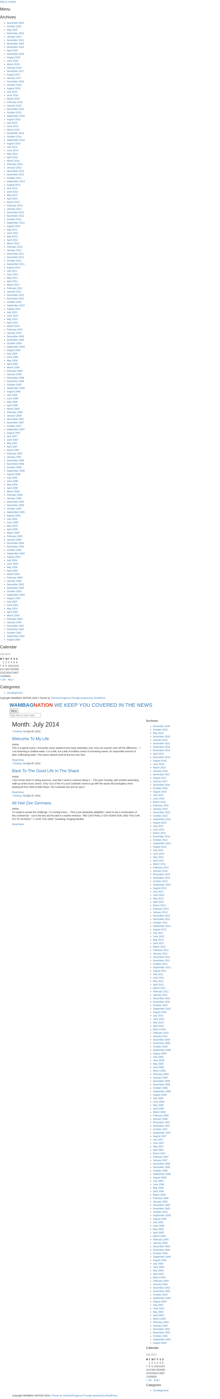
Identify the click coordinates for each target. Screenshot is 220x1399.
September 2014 (16, 140)
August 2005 (13, 515)
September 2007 (16, 429)
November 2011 (15, 257)
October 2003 (14, 591)
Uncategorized (14, 692)
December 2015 (15, 109)
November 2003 (15, 588)
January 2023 (14, 36)
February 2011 (15, 288)
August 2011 (13, 267)
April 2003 (12, 612)
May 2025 (12, 29)
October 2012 (14, 219)
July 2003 (12, 601)
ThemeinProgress (60, 698)
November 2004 (15, 546)
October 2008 (14, 384)
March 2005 (13, 532)
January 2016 (14, 105)
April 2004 (12, 570)
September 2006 (16, 470)
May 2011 (12, 277)
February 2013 (15, 205)
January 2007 (14, 457)
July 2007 (12, 436)
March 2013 (13, 202)
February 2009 (15, 370)
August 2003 (13, 598)
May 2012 (12, 236)
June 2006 (12, 481)
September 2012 (16, 222)
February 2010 (15, 329)
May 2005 (12, 525)
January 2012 (14, 250)
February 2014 (15, 164)
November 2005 (15, 505)
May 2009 (12, 360)
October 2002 (14, 632)
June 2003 (12, 605)
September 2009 (16, 346)
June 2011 (12, 274)
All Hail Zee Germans (31, 803)
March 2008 (13, 408)
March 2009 (13, 367)
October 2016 (14, 85)
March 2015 (13, 129)
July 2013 (12, 188)
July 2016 (12, 91)
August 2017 (13, 74)
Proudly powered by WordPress (89, 698)
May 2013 (12, 195)
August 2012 (13, 226)
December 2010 (15, 295)
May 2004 (12, 567)
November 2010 (15, 298)
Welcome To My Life (30, 738)
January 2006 (14, 498)
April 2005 (12, 529)
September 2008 (16, 388)
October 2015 (14, 112)
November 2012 (15, 215)
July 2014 (12, 147)
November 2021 (15, 40)
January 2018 (14, 67)
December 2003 (15, 584)
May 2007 (12, 443)
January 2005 (14, 539)
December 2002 (15, 625)
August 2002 (13, 639)
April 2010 (12, 322)
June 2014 (12, 150)
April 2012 (12, 240)
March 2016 (13, 98)
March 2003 (13, 615)
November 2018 (15, 54)
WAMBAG (80, 705)
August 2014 (13, 143)
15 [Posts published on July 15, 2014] (4, 669)
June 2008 (12, 398)
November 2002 (15, 629)
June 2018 (12, 60)
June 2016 (12, 95)
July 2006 (12, 477)
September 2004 (16, 553)
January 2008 (14, 415)
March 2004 (13, 574)
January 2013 (14, 209)
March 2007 (13, 450)
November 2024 (15, 33)
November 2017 (15, 71)
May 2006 (12, 484)
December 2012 (15, 212)
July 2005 (12, 519)
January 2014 (14, 167)
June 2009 (12, 357)
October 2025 (14, 26)
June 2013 (12, 191)
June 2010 (12, 315)
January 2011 (14, 291)
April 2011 (12, 281)
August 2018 (13, 57)
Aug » (11, 679)
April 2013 (12, 198)
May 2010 (12, 319)
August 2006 (13, 474)
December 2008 (15, 377)
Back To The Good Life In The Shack (45, 770)
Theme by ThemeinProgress (66, 1395)
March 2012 (13, 243)
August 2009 (13, 350)
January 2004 (14, 581)
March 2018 (13, 64)
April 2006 (12, 488)
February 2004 (15, 577)
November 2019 (15, 47)
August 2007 (13, 432)
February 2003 (15, 619)
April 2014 (12, 157)
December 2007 (15, 419)
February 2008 (15, 412)
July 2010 (12, 312)
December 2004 (15, 543)
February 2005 (15, 536)
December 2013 (15, 171)
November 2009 (15, 339)
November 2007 (15, 422)
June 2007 (12, 439)
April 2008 (12, 405)
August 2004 (13, 557)
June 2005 (12, 522)
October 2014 (14, 136)
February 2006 (15, 494)
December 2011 (15, 253)
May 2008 (12, 401)
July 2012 (12, 229)
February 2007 (15, 453)
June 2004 (12, 563)
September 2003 (16, 594)
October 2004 (14, 550)
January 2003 (14, 622)
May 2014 (12, 153)
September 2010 (16, 305)
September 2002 (16, 636)
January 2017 (14, 78)
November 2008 (15, 381)
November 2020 (15, 43)
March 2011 (13, 284)
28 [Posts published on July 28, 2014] (1, 676)
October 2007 (14, 426)
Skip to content (8, 1)
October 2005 (14, 508)
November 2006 (15, 463)
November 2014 (15, 133)
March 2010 (13, 326)
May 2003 (12, 608)
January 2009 (14, 374)
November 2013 (15, 174)
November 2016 (15, 81)
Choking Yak (19, 731)
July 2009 (12, 353)
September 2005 (16, 512)
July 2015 (12, 122)
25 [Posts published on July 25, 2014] (12, 672)
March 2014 (13, 160)
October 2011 (14, 260)
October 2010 (14, 302)
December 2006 (15, 460)
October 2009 (14, 343)
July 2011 (12, 271)
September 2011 (16, 264)
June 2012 (12, 233)
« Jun (3, 679)
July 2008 (12, 395)
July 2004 (12, 560)
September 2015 (16, 116)
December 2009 (15, 336)
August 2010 (13, 308)
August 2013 (13, 184)
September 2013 (16, 181)
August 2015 (13, 119)
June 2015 (12, 126)
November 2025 (15, 23)
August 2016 (13, 88)
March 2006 (13, 491)
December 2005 (15, 501)
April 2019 (12, 50)
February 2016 (15, 102)
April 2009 (12, 364)
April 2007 (12, 446)
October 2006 (14, 467)
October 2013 (14, 178)
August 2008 (13, 391)
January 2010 (14, 333)
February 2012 (15, 246)
